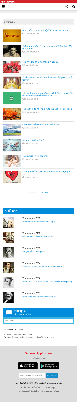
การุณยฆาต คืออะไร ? (33, 140)
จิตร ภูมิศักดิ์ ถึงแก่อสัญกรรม (33, 252)
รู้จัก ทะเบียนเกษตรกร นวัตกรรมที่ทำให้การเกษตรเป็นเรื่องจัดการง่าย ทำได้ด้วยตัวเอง (47, 94)
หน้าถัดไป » (46, 193)
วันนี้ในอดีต (11, 211)
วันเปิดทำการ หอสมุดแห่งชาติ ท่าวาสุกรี (38, 222)
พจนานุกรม (38, 312)
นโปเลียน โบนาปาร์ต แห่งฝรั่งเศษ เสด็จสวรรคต (42, 267)
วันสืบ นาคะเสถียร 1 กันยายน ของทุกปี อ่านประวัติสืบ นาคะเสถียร (47, 47)
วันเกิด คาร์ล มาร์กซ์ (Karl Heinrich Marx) (39, 297)
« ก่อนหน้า (33, 193)
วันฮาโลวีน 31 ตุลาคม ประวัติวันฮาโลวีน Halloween (47, 109)
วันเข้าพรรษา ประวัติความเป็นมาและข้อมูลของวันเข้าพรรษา (47, 78)
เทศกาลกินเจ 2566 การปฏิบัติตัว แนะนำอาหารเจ (45, 30)
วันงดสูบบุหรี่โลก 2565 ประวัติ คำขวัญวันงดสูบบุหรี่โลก (46, 173)
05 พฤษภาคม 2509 (31, 218)
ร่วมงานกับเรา (52, 375)
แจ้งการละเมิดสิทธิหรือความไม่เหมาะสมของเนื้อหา (39, 391)
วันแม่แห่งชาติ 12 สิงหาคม (35, 156)
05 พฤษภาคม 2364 (31, 263)
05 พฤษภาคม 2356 (31, 278)
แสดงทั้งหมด (9, 22)
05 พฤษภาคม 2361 (31, 293)
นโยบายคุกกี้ (51, 387)
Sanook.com (8, 1)
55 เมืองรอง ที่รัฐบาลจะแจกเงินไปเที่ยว (40, 124)
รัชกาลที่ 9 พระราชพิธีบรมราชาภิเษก (37, 237)
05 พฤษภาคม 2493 (31, 233)
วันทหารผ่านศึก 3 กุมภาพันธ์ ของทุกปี (40, 62)
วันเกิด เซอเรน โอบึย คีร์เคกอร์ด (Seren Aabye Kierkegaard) (47, 282)
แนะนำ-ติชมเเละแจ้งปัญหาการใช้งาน (32, 375)
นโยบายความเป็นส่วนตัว (32, 387)
